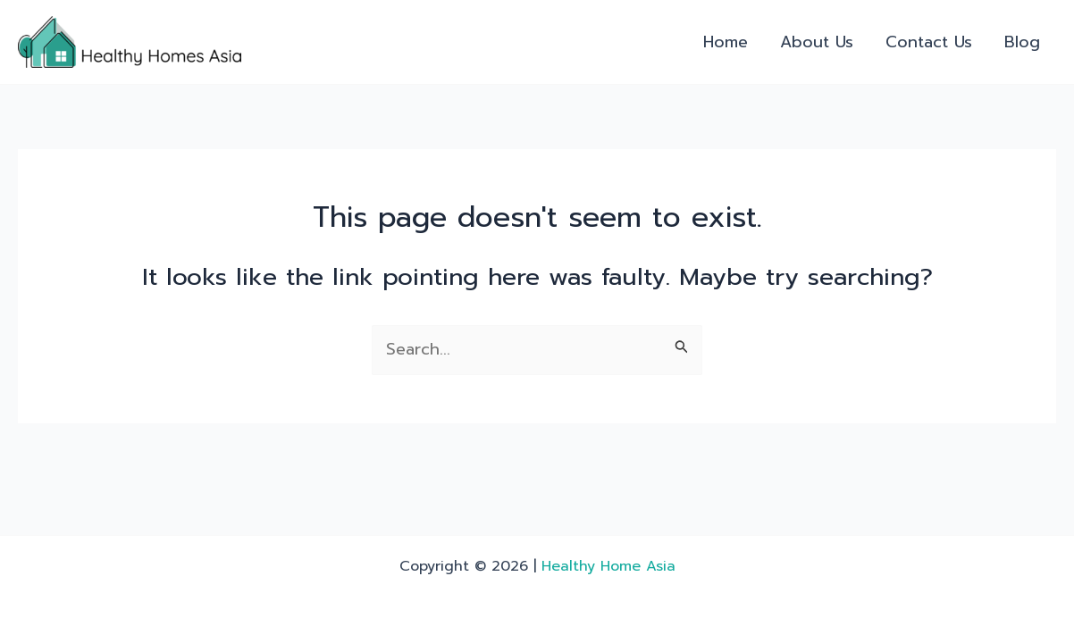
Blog (1022, 41)
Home (725, 41)
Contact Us (928, 41)
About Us (816, 41)
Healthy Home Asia (608, 566)
